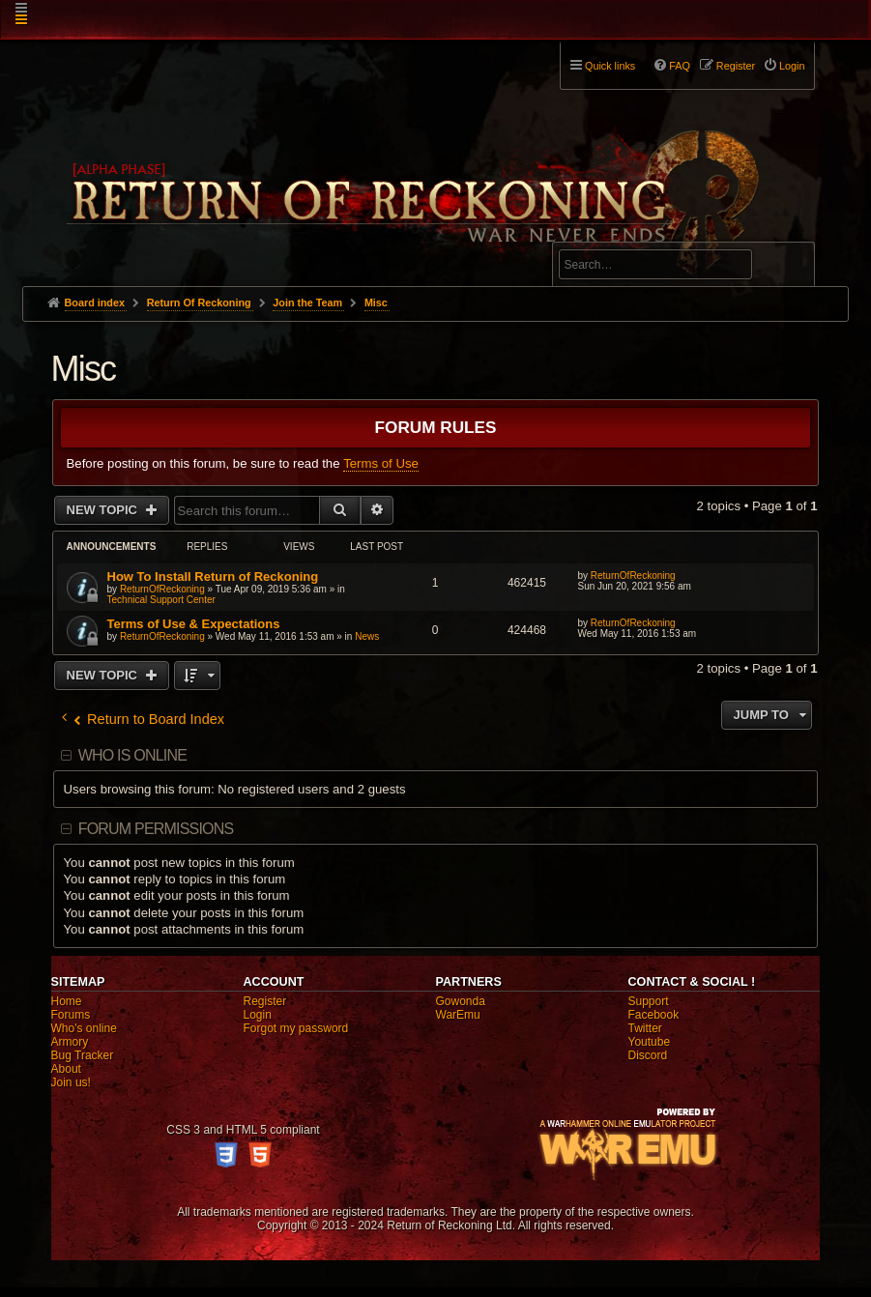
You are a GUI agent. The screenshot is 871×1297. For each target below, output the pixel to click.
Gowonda (460, 1001)
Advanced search (619, 233)
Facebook (653, 1015)
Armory (70, 1042)
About (66, 1069)
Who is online (132, 755)
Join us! (71, 1082)
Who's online (84, 1028)
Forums (71, 1015)
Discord (647, 1055)
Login (258, 1015)
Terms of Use (381, 463)
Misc (83, 369)
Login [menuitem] (791, 66)
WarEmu (458, 1015)
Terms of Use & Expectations (193, 624)
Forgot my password (296, 1028)
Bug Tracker (82, 1055)
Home (66, 1001)
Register (265, 1001)
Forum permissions (156, 829)
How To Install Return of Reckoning (213, 576)
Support (647, 1001)
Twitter (644, 1028)
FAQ (679, 66)
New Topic (104, 510)
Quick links (610, 66)
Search (788, 267)
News (367, 636)
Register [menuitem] (735, 66)
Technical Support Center (161, 599)
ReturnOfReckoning (162, 589)
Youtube (648, 1042)
